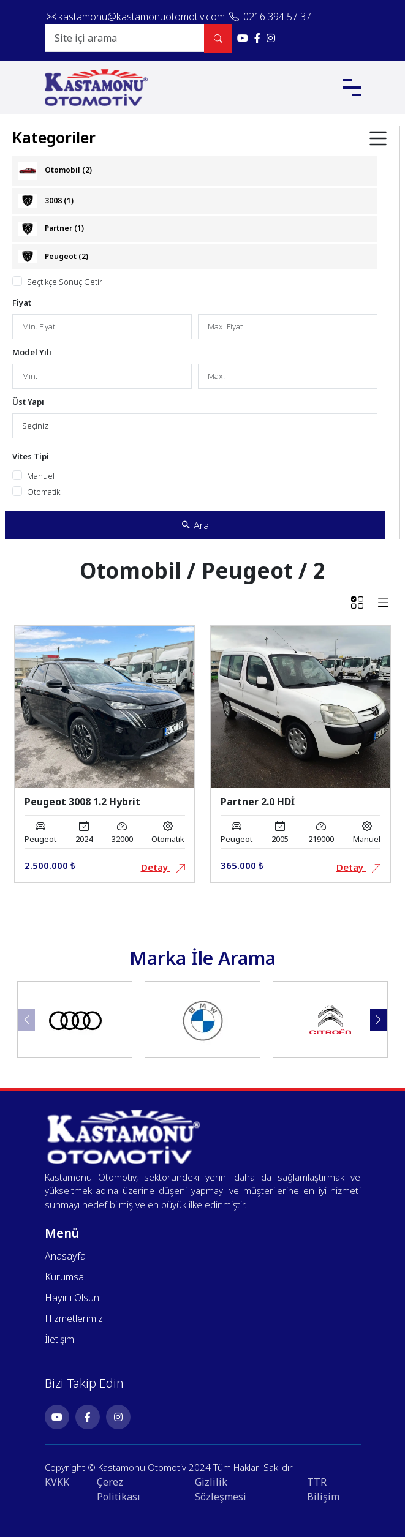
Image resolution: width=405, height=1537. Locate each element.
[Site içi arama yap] (218, 38)
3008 (46, 201)
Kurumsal (65, 1276)
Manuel (41, 475)
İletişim (59, 1339)
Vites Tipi (30, 456)
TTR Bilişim (323, 1489)
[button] (378, 1020)
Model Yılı (31, 352)
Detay (163, 867)
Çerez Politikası (118, 1489)
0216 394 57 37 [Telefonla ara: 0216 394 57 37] (270, 16)
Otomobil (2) (55, 171)
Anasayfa (65, 1256)
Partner (51, 229)
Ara (195, 525)
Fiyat (21, 302)
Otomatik (43, 491)
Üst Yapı (28, 401)
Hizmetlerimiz (74, 1318)
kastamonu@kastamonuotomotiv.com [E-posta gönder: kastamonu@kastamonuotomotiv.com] (137, 16)
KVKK (57, 1482)
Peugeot (53, 257)
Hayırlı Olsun (72, 1297)
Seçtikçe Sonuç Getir (64, 281)
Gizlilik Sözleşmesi (220, 1489)
